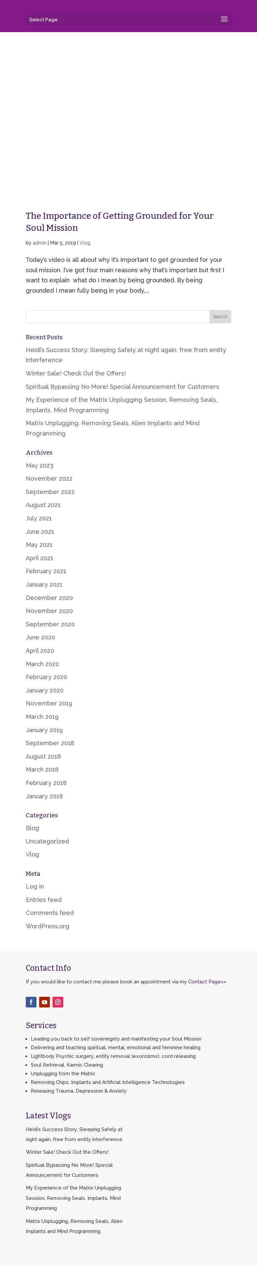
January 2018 (44, 796)
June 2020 (40, 637)
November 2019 (49, 703)
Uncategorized (47, 841)
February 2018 (46, 782)
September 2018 (50, 743)
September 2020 (50, 624)
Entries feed (44, 899)
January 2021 (44, 584)
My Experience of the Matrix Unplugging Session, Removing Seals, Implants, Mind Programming (73, 1198)
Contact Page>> (207, 982)
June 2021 (40, 531)
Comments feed (50, 912)
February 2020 (46, 676)
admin (40, 243)
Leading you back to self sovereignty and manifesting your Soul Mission (116, 1039)
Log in (35, 886)
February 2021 (46, 571)
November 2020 (49, 610)
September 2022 (50, 491)
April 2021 (39, 558)
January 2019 (44, 730)
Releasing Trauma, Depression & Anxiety (79, 1091)
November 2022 (49, 478)
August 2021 (43, 504)
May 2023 (39, 465)
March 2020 (42, 663)
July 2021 (39, 518)
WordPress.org (47, 926)
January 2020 (45, 690)
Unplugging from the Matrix (63, 1074)
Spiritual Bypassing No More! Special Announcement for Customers (122, 386)
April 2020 (40, 650)
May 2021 (39, 544)
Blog (32, 827)
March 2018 (42, 769)
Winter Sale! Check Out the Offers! (76, 373)
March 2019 (42, 716)
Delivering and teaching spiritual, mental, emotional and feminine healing (115, 1048)
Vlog (85, 243)
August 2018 (43, 756)
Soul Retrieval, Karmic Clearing (67, 1065)
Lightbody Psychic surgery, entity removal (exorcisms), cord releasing (113, 1056)
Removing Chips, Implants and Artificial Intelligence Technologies (108, 1082)
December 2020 (49, 597)
